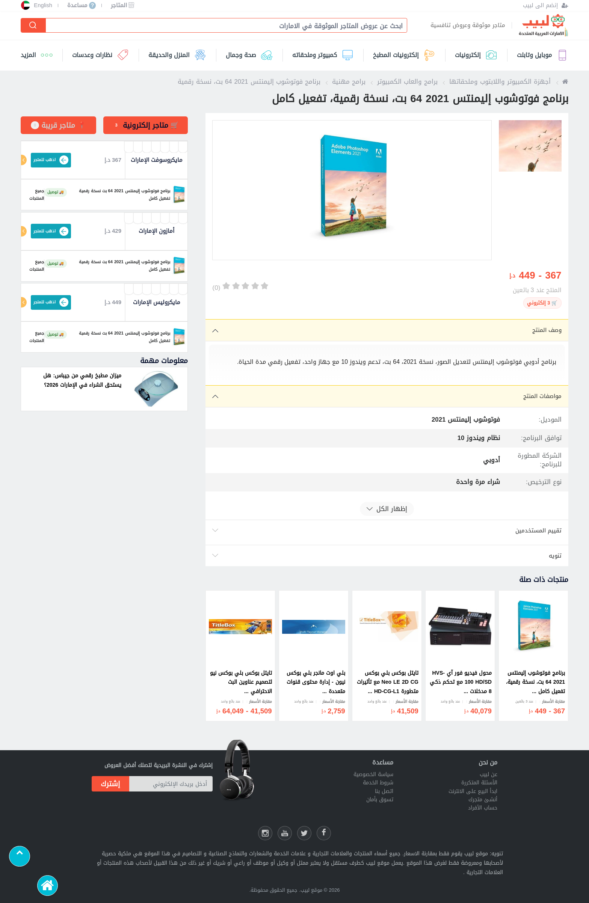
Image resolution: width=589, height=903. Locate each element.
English (43, 5)
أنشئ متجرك (482, 799)
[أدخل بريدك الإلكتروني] (171, 783)
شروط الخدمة (378, 783)
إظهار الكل (387, 509)
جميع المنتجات (32, 194)
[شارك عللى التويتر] (304, 833)
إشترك (110, 783)
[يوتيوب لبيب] (284, 833)
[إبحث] (33, 25)
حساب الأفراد (482, 808)
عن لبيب (488, 774)
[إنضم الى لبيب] (545, 5)
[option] (352, 190)
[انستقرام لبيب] (265, 833)
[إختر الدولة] (25, 5)
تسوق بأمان (379, 799)
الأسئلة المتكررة (479, 783)
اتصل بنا (384, 791)
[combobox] (222, 26)
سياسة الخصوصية (373, 774)
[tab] (145, 125)
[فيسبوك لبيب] (324, 833)
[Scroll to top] (19, 856)
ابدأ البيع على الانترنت (473, 791)
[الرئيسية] (47, 885)
